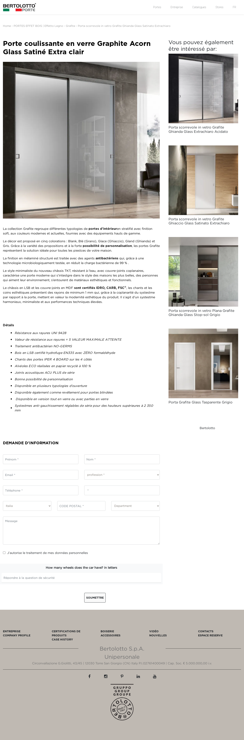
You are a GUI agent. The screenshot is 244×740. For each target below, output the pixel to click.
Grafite (70, 25)
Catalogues (199, 7)
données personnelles (71, 553)
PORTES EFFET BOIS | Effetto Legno (38, 25)
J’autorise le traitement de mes (45, 553)
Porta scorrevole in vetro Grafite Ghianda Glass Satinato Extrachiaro (124, 25)
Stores (220, 7)
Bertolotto (207, 428)
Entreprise (176, 7)
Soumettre (95, 597)
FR (234, 7)
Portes (157, 7)
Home (7, 25)
